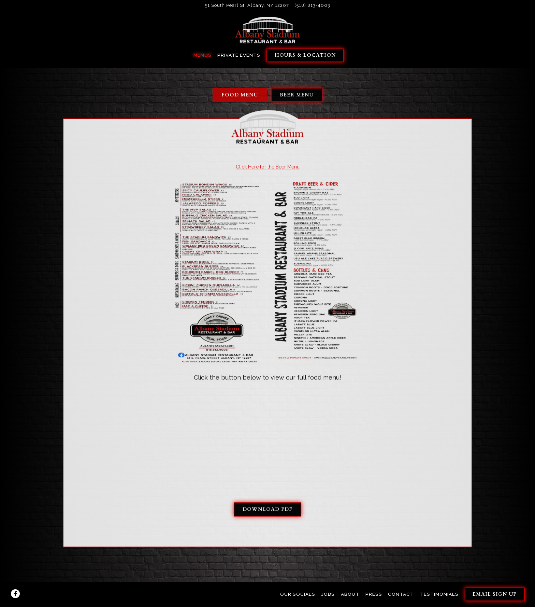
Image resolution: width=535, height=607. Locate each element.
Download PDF (267, 510)
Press (373, 594)
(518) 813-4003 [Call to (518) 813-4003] (312, 5)
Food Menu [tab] (239, 95)
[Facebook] (15, 593)
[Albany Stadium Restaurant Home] (267, 29)
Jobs (328, 594)
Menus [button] (202, 55)
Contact (401, 594)
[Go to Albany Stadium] (247, 5)
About (350, 594)
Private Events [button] (238, 55)
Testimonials (439, 594)
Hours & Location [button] (305, 55)
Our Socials (297, 594)
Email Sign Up (495, 594)
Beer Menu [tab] (297, 95)
